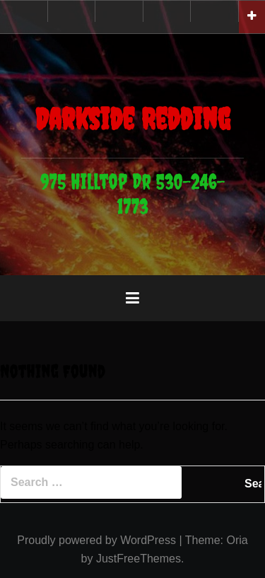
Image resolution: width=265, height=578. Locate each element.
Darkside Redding (132, 118)
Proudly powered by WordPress (96, 540)
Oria (236, 540)
